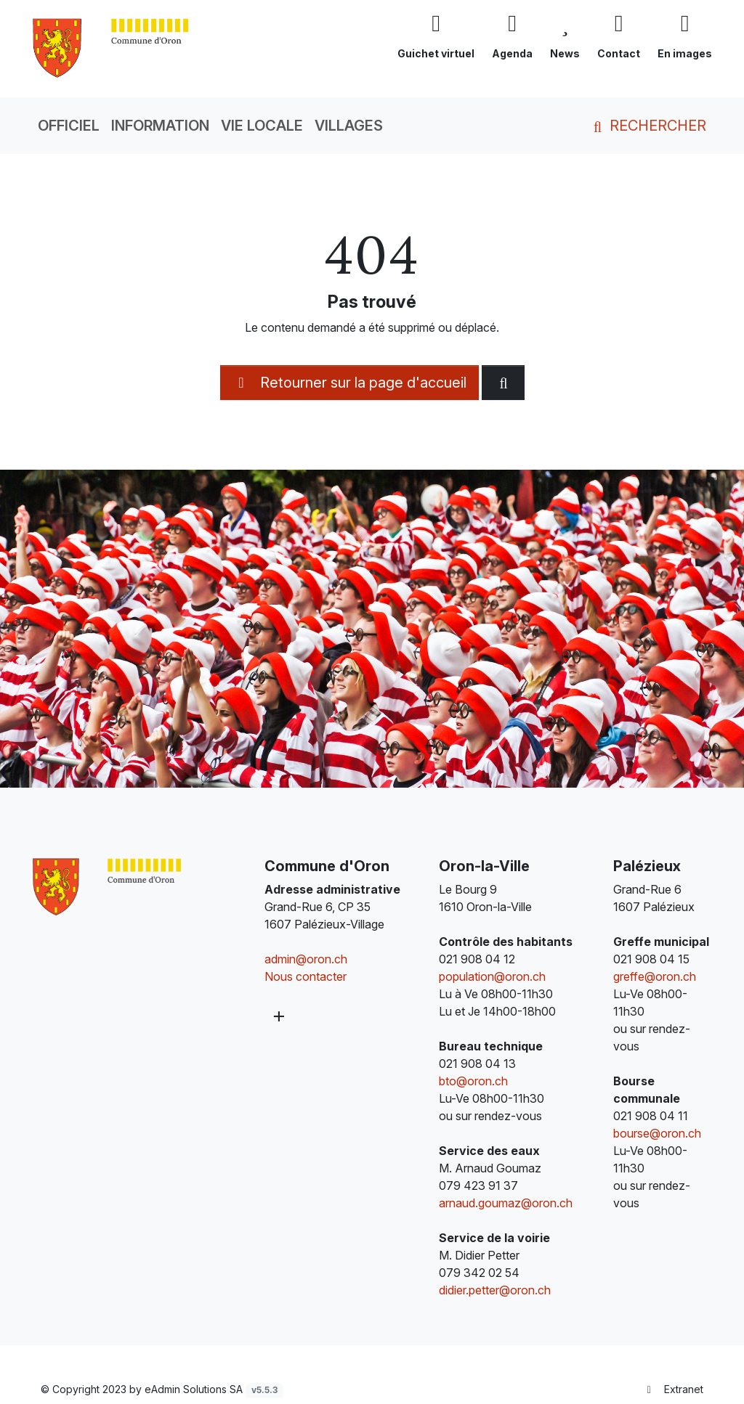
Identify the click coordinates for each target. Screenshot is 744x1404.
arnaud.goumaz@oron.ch (506, 1203)
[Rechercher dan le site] (503, 382)
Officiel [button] (69, 125)
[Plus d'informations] (278, 1016)
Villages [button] (349, 125)
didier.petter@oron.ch (495, 1290)
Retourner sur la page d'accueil (349, 382)
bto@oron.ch (473, 1081)
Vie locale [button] (262, 125)
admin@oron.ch (305, 959)
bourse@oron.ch (657, 1133)
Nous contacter (305, 976)
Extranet (673, 1389)
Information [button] (160, 125)
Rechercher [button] (647, 125)
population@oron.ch (492, 976)
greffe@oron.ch (654, 976)
